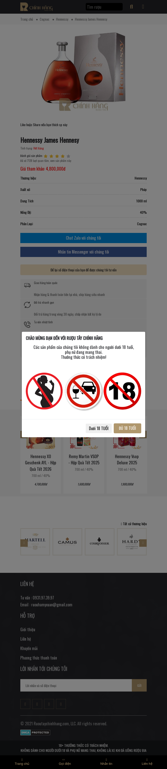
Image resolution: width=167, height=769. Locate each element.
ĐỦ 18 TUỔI (127, 428)
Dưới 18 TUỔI (99, 428)
